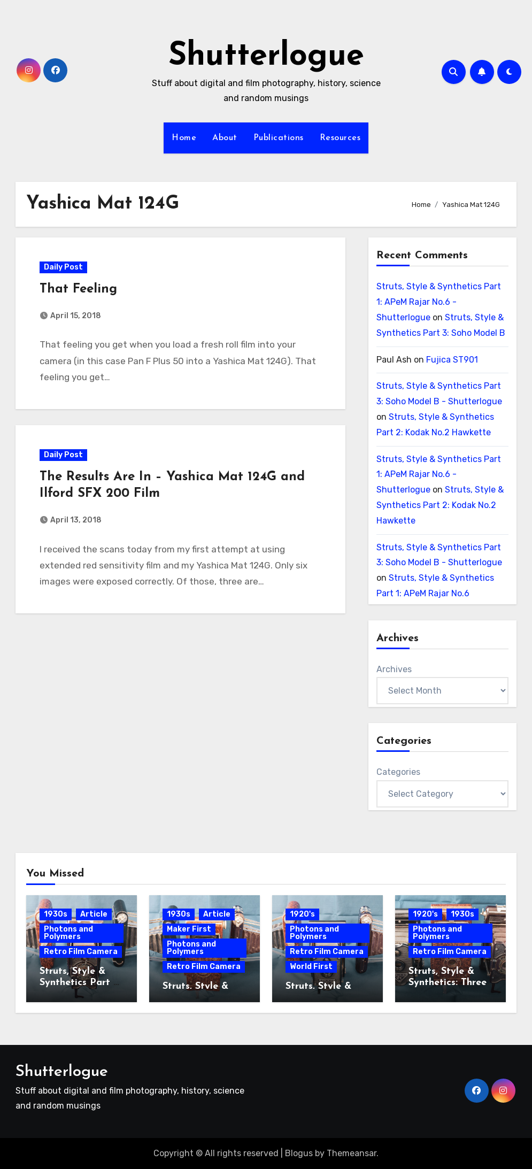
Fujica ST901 (452, 360)
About (224, 138)
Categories (398, 772)
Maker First (189, 929)
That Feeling (78, 289)
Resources (340, 138)
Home (184, 138)
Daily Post (63, 267)
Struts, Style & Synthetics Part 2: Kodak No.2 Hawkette (440, 505)
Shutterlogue (266, 57)
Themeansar (351, 1153)
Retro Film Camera (81, 951)
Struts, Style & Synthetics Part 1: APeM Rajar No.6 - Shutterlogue (438, 301)
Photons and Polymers (68, 933)
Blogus (299, 1153)
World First (311, 966)
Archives (394, 669)
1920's (302, 914)
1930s (55, 914)
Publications (278, 138)
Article (93, 914)
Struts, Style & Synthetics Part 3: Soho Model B (80, 982)
